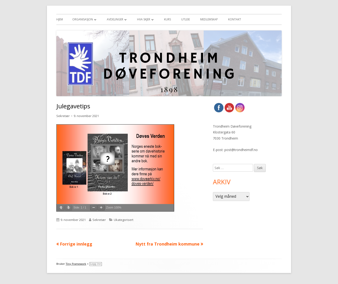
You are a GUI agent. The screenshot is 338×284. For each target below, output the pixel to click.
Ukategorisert (123, 220)
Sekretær (63, 116)
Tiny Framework (76, 263)
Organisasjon (82, 19)
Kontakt (234, 19)
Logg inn (95, 263)
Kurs (167, 19)
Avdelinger (115, 19)
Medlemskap (209, 19)
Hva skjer (143, 19)
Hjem (59, 19)
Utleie (185, 19)
